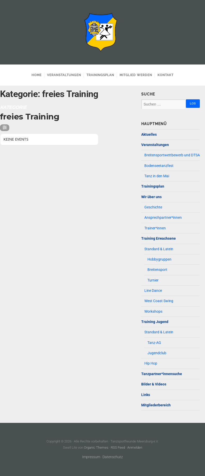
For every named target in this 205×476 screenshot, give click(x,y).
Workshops (153, 311)
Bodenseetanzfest (159, 166)
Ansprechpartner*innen (163, 217)
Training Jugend (154, 322)
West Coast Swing (158, 301)
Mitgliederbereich (156, 405)
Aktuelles (149, 134)
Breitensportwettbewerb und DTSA (172, 155)
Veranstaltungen (64, 75)
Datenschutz (112, 457)
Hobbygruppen (159, 259)
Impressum (91, 457)
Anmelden (134, 447)
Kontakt (165, 75)
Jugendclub (156, 353)
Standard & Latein (158, 249)
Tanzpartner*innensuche (161, 374)
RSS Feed (118, 447)
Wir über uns (151, 197)
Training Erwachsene (158, 238)
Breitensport (157, 270)
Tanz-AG (154, 343)
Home (36, 75)
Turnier (153, 280)
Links (145, 395)
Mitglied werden (136, 75)
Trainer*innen (155, 228)
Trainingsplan (100, 75)
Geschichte (153, 207)
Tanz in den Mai (156, 176)
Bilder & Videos (153, 384)
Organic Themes (96, 447)
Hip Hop (150, 363)
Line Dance (153, 290)
